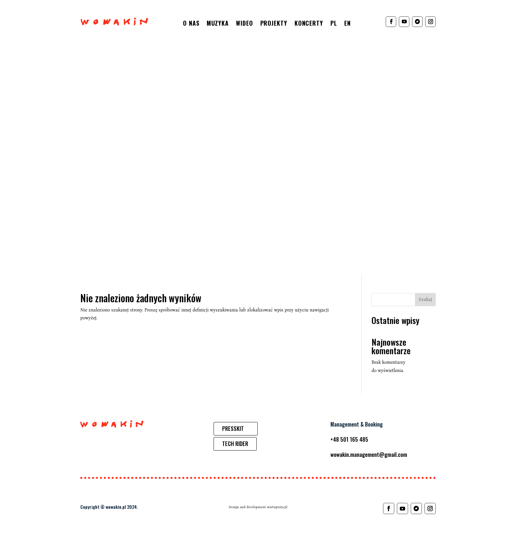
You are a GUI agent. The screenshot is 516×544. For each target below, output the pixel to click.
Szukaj (425, 299)
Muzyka (218, 24)
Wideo (244, 24)
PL (333, 24)
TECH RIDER (235, 443)
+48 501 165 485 (349, 439)
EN (347, 24)
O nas (191, 24)
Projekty (273, 24)
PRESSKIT (233, 428)
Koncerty (309, 24)
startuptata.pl (277, 507)
